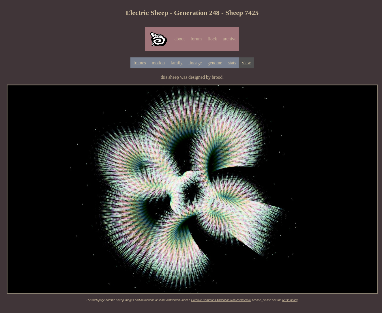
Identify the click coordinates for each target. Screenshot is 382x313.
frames (139, 62)
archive (229, 38)
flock (212, 38)
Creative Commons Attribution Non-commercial (221, 300)
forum (196, 38)
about (180, 38)
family (177, 62)
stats (232, 62)
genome (214, 62)
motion (158, 62)
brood (217, 77)
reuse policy (289, 300)
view (246, 62)
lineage (195, 62)
